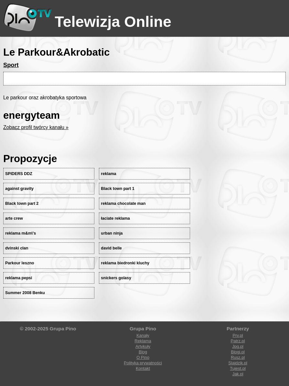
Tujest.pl (238, 368)
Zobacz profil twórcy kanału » (36, 127)
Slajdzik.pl (237, 362)
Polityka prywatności (143, 362)
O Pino (142, 357)
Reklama (142, 340)
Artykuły (142, 346)
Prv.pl (237, 335)
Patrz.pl (238, 340)
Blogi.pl (238, 351)
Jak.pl (237, 373)
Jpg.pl (237, 346)
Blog (143, 351)
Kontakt (143, 368)
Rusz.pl (238, 357)
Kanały (142, 335)
